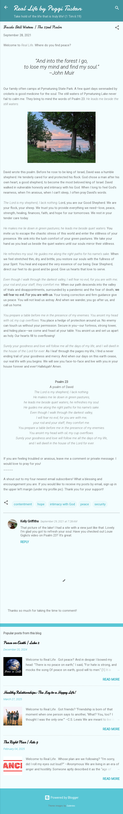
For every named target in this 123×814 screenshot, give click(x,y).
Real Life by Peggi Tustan (47, 8)
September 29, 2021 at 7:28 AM (58, 521)
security (100, 504)
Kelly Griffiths (29, 521)
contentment (23, 504)
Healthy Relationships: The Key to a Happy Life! (39, 692)
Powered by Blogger (62, 798)
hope (40, 504)
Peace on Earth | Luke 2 (21, 643)
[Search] (117, 8)
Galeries (71, 805)
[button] (117, 28)
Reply (24, 542)
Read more (111, 679)
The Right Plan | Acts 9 (20, 742)
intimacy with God (62, 504)
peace (84, 504)
